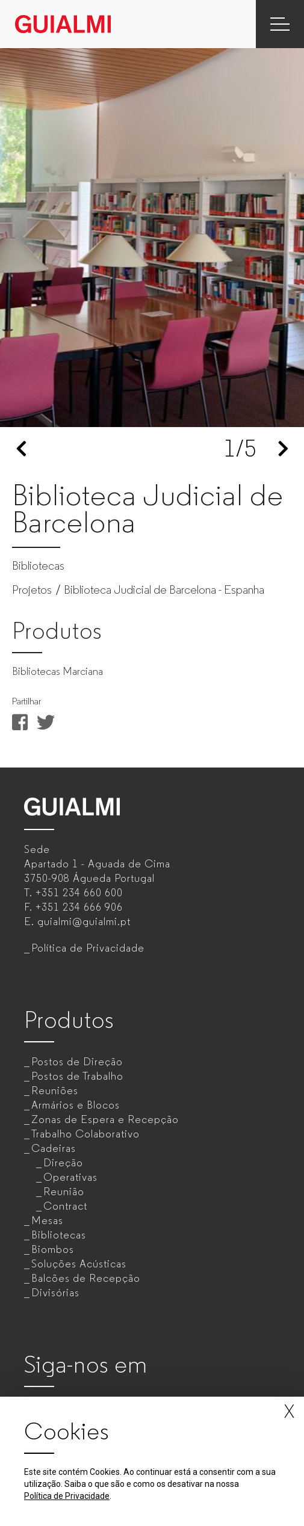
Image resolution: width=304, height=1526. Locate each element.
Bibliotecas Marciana (57, 671)
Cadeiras (53, 1148)
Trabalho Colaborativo (85, 1133)
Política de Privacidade (87, 948)
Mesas (47, 1220)
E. (77, 921)
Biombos (52, 1249)
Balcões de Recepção (85, 1278)
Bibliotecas (58, 1234)
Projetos (32, 590)
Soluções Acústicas (78, 1263)
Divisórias (55, 1292)
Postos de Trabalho (77, 1076)
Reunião (63, 1191)
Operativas (70, 1177)
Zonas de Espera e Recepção (105, 1119)
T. (73, 892)
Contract (65, 1206)
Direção (63, 1162)
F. (73, 907)
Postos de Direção (77, 1061)
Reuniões (54, 1090)
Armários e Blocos (75, 1105)
